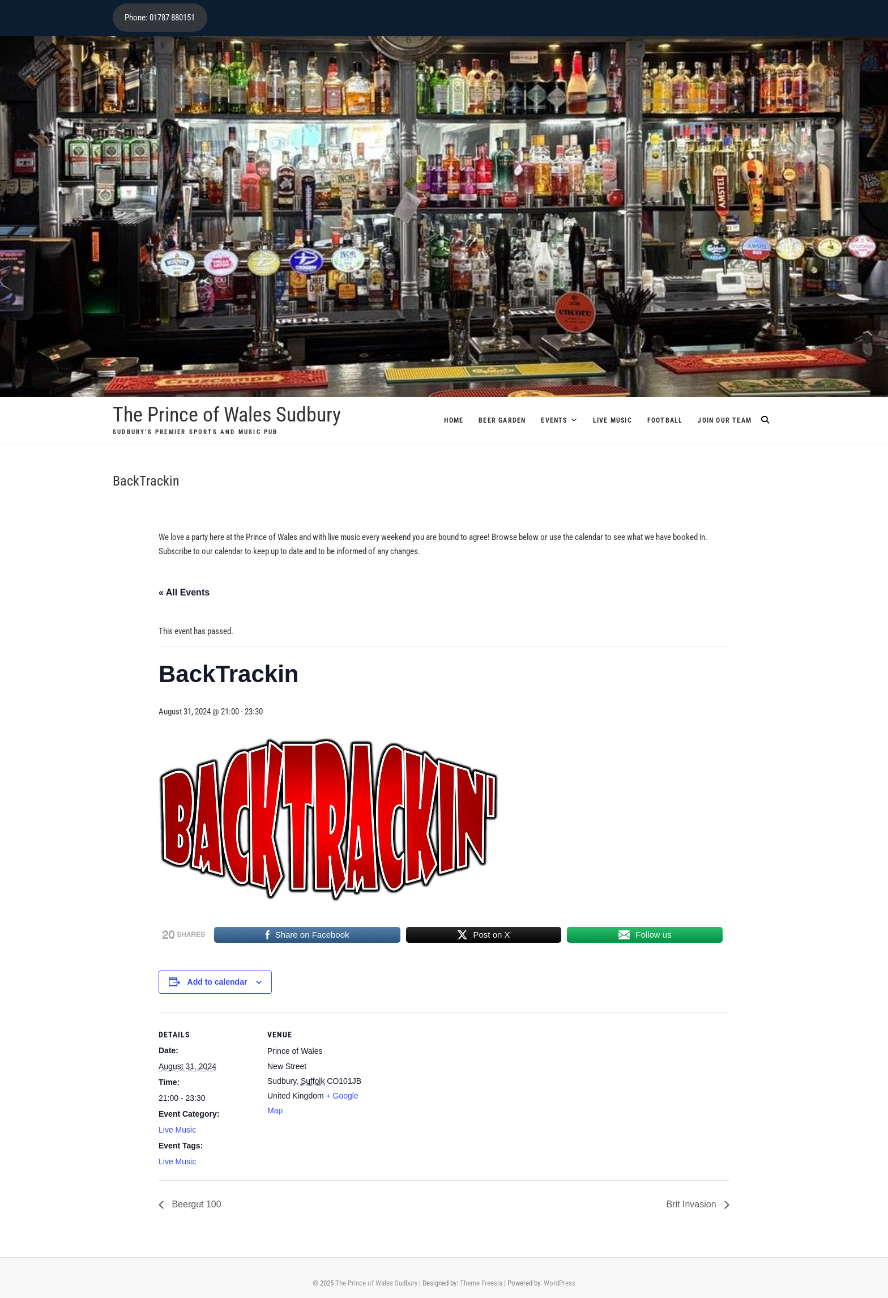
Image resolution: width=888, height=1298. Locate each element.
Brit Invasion (693, 1204)
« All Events (184, 592)
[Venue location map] (436, 1090)
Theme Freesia (481, 1283)
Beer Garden (502, 420)
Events (554, 420)
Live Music (612, 420)
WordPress (559, 1283)
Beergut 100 (195, 1204)
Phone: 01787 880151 (160, 17)
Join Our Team (725, 420)
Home (453, 420)
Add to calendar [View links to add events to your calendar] (217, 981)
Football (665, 420)
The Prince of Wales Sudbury (227, 415)
